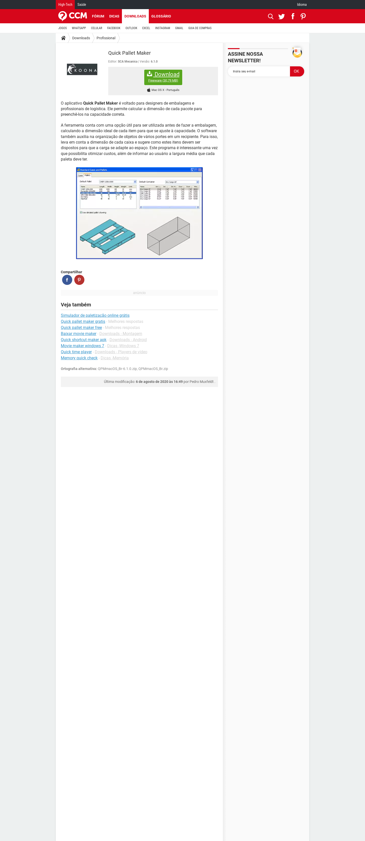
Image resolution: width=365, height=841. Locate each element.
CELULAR (96, 28)
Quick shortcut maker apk (83, 339)
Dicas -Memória (115, 358)
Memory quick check (79, 358)
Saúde (81, 5)
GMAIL (179, 28)
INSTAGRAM (162, 28)
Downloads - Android (128, 339)
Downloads (135, 16)
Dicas (114, 16)
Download (163, 77)
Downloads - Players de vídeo (121, 351)
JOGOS (62, 28)
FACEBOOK (113, 28)
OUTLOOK (131, 28)
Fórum (98, 16)
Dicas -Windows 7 (123, 345)
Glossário (161, 16)
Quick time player (76, 351)
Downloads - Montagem (120, 333)
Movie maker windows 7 (82, 345)
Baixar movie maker (78, 333)
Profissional (106, 38)
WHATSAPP (79, 28)
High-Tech (65, 5)
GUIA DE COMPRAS (199, 28)
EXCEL (146, 28)
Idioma (302, 5)
